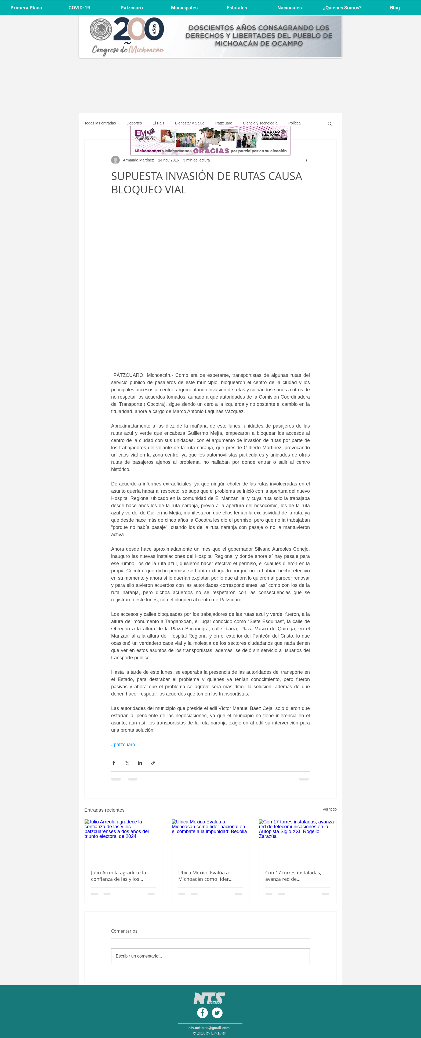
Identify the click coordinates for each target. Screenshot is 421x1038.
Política (294, 123)
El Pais (158, 123)
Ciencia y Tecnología (260, 123)
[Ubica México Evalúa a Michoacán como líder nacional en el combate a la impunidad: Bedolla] (210, 841)
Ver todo (330, 809)
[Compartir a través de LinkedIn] (140, 762)
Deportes (134, 123)
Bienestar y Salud (190, 123)
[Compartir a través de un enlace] (153, 762)
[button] (329, 123)
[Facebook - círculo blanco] (202, 1012)
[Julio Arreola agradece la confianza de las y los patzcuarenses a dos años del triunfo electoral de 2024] (123, 841)
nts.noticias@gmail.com (209, 1028)
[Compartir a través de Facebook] (113, 762)
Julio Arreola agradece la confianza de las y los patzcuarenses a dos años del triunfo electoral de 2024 (123, 875)
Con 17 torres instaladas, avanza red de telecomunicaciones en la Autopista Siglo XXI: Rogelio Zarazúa (296, 875)
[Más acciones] (306, 160)
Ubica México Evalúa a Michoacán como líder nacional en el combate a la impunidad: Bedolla (209, 875)
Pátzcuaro (223, 123)
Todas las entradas (100, 123)
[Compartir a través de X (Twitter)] (126, 762)
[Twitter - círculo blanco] (217, 1012)
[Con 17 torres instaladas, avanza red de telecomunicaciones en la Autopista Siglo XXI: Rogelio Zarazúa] (297, 841)
